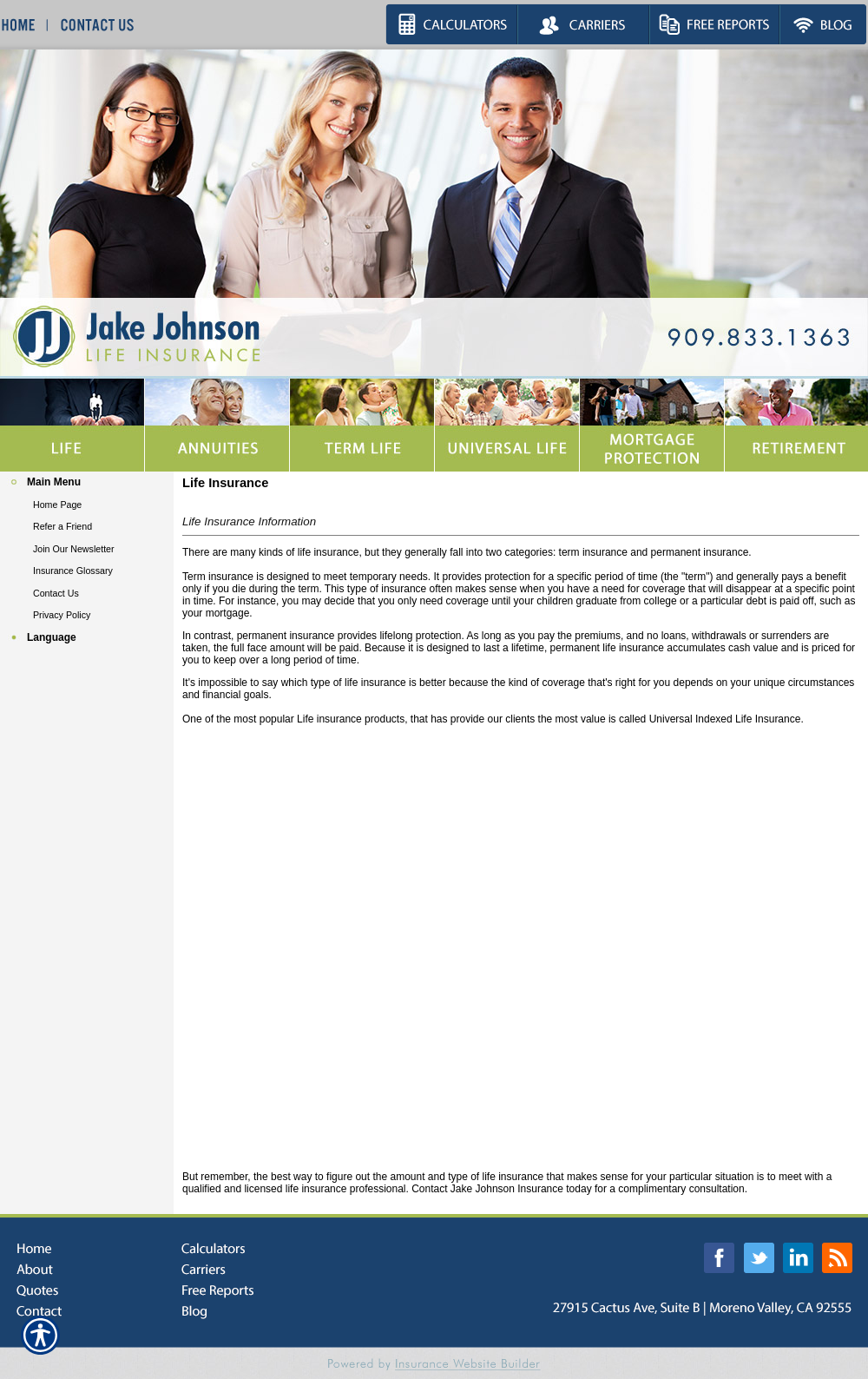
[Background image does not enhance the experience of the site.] (87, 482)
